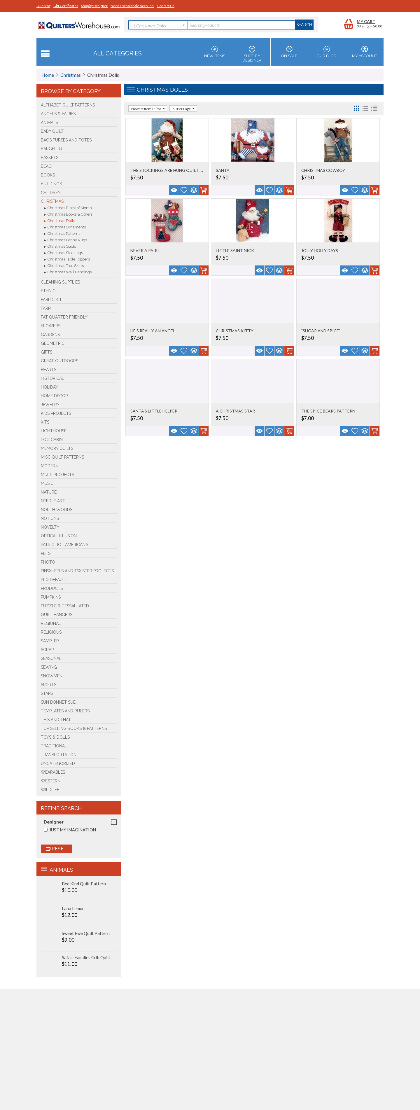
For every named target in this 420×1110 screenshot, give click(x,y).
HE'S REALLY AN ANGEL (152, 330)
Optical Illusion (59, 536)
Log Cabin (52, 439)
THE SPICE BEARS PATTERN (328, 410)
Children (51, 192)
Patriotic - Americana (64, 544)
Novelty (50, 527)
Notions (50, 518)
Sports (48, 684)
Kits (45, 422)
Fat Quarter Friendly (64, 317)
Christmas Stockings (63, 253)
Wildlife (50, 789)
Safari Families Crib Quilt (86, 957)
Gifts (46, 352)
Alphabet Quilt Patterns (68, 105)
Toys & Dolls (55, 737)
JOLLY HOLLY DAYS (319, 250)
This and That (56, 719)
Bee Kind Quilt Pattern (84, 883)
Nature (49, 492)
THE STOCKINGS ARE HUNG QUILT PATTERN (174, 170)
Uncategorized (58, 763)
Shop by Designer (94, 6)
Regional (51, 623)
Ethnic (48, 291)
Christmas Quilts (60, 246)
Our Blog (43, 6)
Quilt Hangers (56, 614)
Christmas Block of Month (68, 208)
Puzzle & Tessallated (65, 606)
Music (47, 483)
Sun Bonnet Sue (58, 702)
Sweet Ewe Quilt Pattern (86, 933)
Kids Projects (56, 413)
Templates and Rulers (65, 711)
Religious (51, 632)
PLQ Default (54, 579)
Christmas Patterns (62, 234)
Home (47, 75)
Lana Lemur (73, 908)
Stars (47, 693)
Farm (46, 308)
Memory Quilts (57, 448)
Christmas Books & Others (68, 214)
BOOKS (48, 175)
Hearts (48, 369)
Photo (48, 562)
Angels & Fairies (58, 113)
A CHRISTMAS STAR (235, 410)
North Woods (56, 509)
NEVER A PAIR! (144, 250)
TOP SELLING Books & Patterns (74, 728)
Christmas (70, 75)
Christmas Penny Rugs (65, 240)
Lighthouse (53, 431)
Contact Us (165, 6)
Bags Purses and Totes (66, 140)
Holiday (49, 387)
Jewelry (50, 404)
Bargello (51, 148)
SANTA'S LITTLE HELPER (153, 410)
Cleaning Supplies (60, 282)
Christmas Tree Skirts (64, 266)
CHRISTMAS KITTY (234, 330)
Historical (52, 378)
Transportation (58, 754)
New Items (214, 52)
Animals (49, 122)
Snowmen (51, 676)
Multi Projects (57, 474)
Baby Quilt (52, 131)
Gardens (50, 334)
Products (52, 588)
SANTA (223, 170)
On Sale (289, 52)
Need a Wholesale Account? (132, 6)
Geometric (52, 343)
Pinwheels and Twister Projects (77, 571)
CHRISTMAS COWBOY (323, 170)
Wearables (53, 772)
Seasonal (51, 658)
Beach (47, 166)
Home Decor (54, 396)
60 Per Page (183, 108)
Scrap (47, 649)
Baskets (49, 157)
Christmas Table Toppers (67, 259)
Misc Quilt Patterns (62, 457)
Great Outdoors (59, 361)
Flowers (50, 326)
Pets (45, 553)
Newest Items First (148, 108)
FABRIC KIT (51, 299)
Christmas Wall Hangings (68, 272)
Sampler (50, 641)
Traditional (54, 746)
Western (50, 781)
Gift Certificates (65, 6)
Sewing (49, 667)
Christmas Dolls (59, 221)
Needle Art (53, 501)
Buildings (51, 183)
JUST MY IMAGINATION (70, 829)
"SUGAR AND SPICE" (320, 330)
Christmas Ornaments (65, 227)
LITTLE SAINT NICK (235, 250)
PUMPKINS (51, 597)
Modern (49, 466)
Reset (56, 849)
